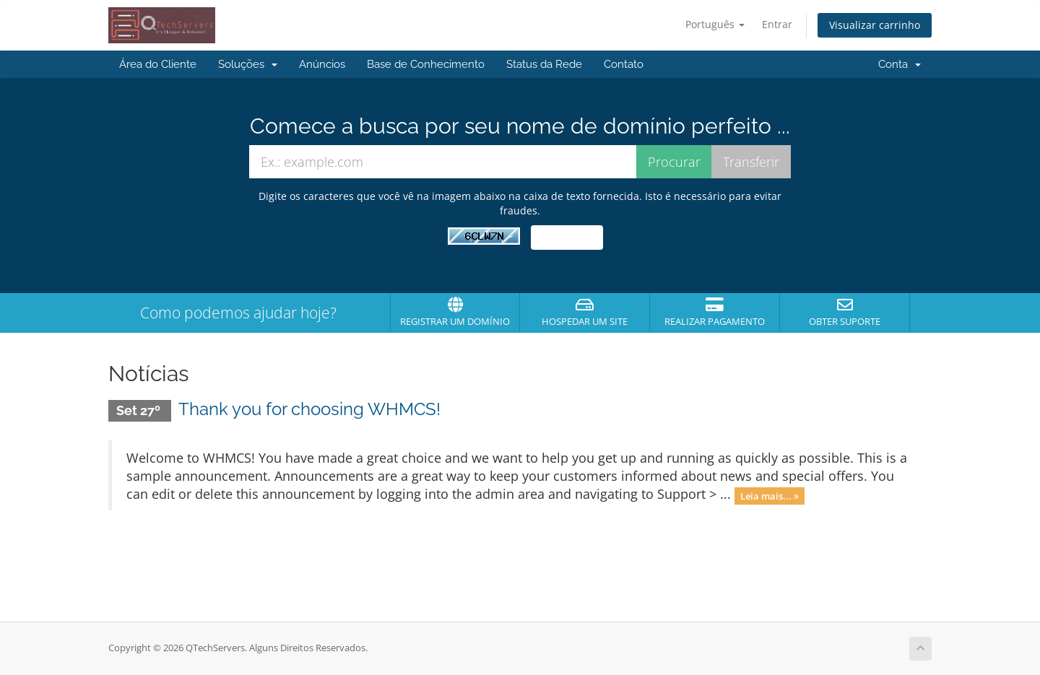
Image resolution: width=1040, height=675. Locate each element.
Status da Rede (544, 64)
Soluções (247, 64)
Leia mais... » (769, 495)
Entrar (777, 24)
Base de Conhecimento (426, 64)
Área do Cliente (157, 64)
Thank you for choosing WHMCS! (309, 409)
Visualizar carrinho (874, 25)
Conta (899, 64)
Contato (624, 64)
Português (715, 24)
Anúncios (322, 64)
